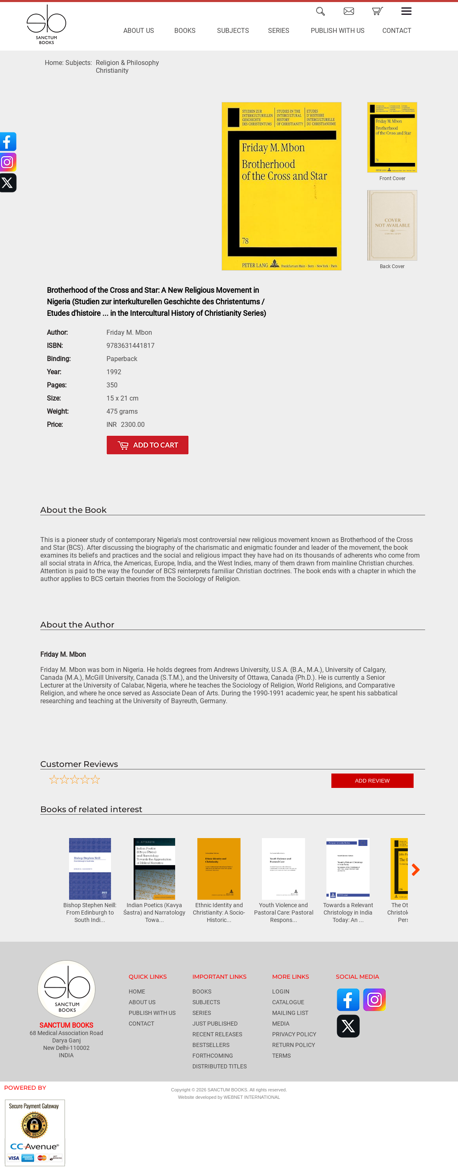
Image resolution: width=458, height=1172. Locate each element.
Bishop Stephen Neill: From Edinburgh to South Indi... (89, 912)
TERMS (281, 1055)
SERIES (278, 31)
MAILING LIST (290, 1013)
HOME (137, 991)
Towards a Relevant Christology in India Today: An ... (348, 912)
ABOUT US (138, 31)
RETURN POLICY (293, 1045)
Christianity (112, 70)
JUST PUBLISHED (215, 1023)
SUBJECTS (233, 31)
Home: (54, 63)
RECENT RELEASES (217, 1034)
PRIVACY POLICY (294, 1034)
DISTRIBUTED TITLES (219, 1066)
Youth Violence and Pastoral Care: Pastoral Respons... (283, 912)
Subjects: (78, 63)
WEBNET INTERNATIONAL (252, 1097)
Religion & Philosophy (127, 63)
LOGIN (280, 991)
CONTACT (397, 31)
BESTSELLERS (210, 1045)
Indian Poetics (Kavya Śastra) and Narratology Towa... (154, 912)
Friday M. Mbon (63, 654)
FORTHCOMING (212, 1055)
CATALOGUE (288, 1002)
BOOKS (185, 31)
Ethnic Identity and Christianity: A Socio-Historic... (219, 912)
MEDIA (280, 1023)
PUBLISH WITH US (338, 31)
